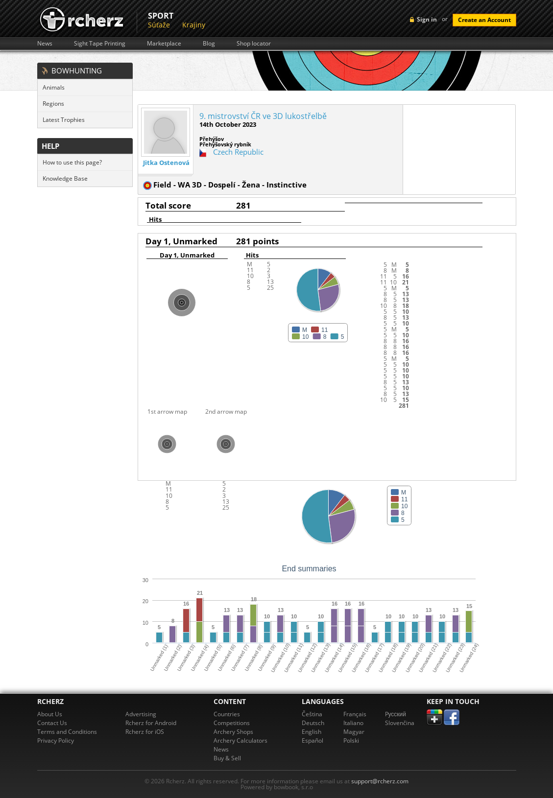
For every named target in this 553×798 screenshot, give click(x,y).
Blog (209, 44)
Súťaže (159, 24)
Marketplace (164, 44)
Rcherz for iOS (144, 732)
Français (354, 714)
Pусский (396, 714)
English (311, 732)
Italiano (353, 723)
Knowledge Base (65, 178)
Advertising (140, 714)
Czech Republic (238, 152)
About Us (49, 714)
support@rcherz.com (380, 781)
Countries (227, 714)
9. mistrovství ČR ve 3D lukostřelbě (263, 116)
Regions (53, 103)
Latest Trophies (64, 120)
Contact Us (52, 723)
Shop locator (254, 44)
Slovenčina (399, 723)
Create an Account (484, 20)
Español (312, 740)
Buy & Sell (227, 758)
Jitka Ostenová (166, 163)
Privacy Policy (55, 740)
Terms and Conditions (67, 732)
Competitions (232, 723)
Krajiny (193, 24)
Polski (351, 740)
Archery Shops (233, 732)
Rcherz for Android (150, 723)
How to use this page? (72, 162)
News (44, 44)
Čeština (312, 714)
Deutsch (313, 723)
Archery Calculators (240, 740)
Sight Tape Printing (99, 44)
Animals (54, 87)
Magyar (353, 732)
